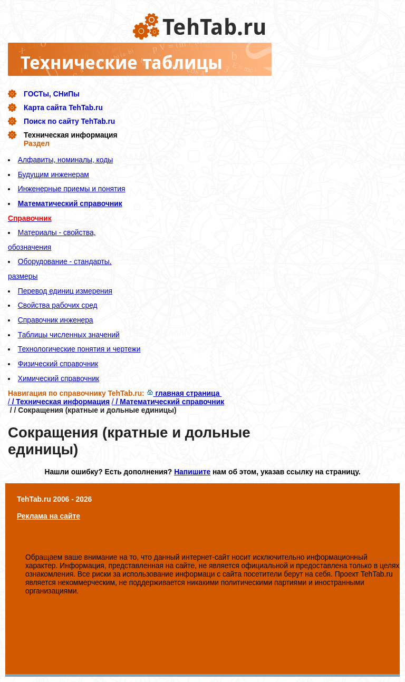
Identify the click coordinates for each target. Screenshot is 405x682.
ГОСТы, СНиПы (52, 94)
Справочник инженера (55, 320)
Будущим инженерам (53, 174)
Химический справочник (58, 378)
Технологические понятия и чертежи (79, 349)
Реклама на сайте (48, 516)
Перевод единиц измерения (65, 291)
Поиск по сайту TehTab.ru (69, 121)
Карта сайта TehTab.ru (63, 107)
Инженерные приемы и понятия (72, 188)
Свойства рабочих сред (58, 305)
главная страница (184, 393)
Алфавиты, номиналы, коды (65, 159)
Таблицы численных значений (69, 334)
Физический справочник (58, 363)
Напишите (192, 471)
